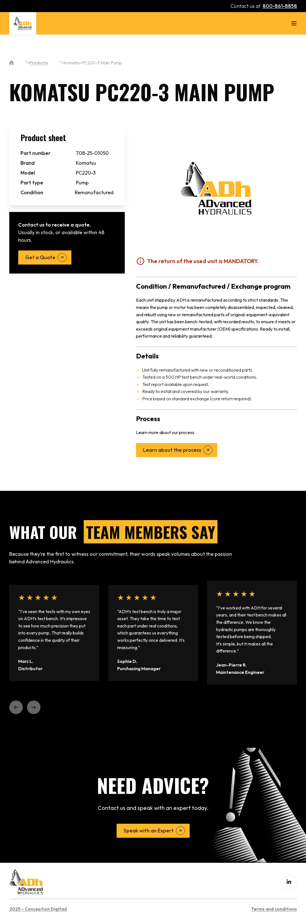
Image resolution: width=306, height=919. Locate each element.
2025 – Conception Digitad (38, 909)
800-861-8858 (280, 6)
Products (38, 63)
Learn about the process (172, 450)
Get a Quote (40, 257)
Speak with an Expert (149, 830)
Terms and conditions (274, 909)
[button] (16, 707)
